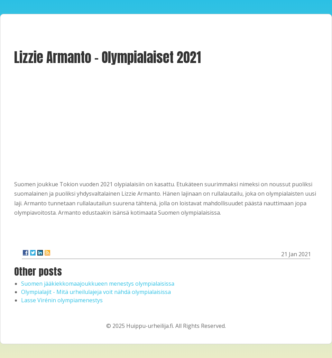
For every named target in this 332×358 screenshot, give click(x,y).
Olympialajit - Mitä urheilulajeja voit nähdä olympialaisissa (96, 292)
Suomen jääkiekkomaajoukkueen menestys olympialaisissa (97, 283)
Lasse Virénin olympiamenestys (62, 300)
